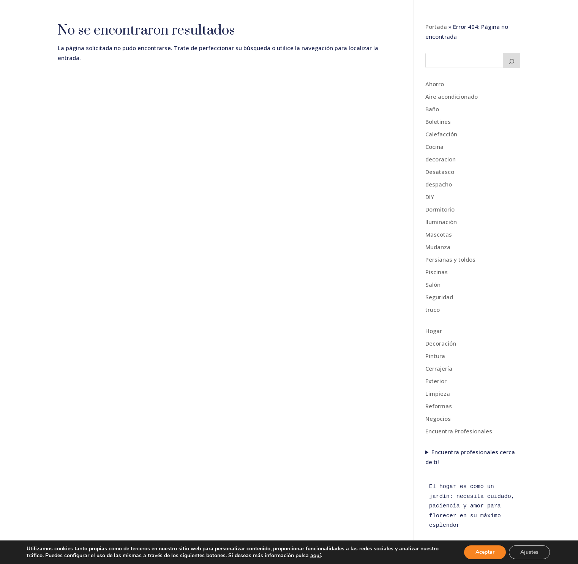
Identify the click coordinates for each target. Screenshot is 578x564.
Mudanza (437, 247)
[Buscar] (511, 60)
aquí (315, 555)
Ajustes (529, 552)
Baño (432, 109)
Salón (433, 284)
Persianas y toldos (450, 259)
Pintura (435, 356)
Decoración (440, 343)
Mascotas (438, 234)
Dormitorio (440, 209)
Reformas (438, 406)
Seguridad (439, 297)
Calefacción (441, 134)
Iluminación (441, 222)
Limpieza (437, 393)
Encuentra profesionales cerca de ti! (470, 457)
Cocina (434, 146)
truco (432, 309)
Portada (436, 26)
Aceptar (484, 552)
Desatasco (439, 171)
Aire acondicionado (451, 96)
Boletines (438, 121)
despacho (438, 184)
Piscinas (436, 272)
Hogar (433, 331)
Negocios (438, 418)
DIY (429, 197)
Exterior (436, 381)
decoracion (440, 159)
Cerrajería (438, 368)
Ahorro (434, 84)
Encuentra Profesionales (458, 431)
